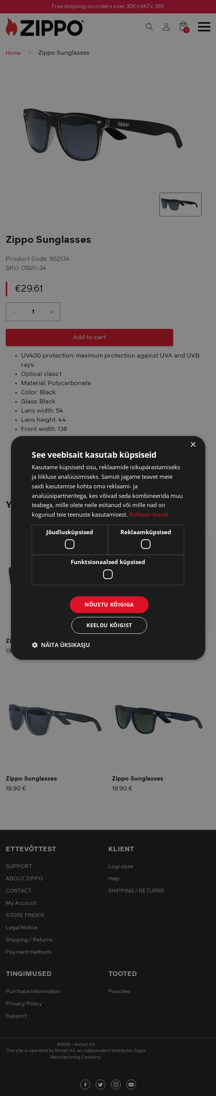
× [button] (193, 445)
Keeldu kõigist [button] (109, 625)
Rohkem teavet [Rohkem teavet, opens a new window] (149, 514)
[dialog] (108, 548)
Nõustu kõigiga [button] (109, 604)
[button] (61, 645)
